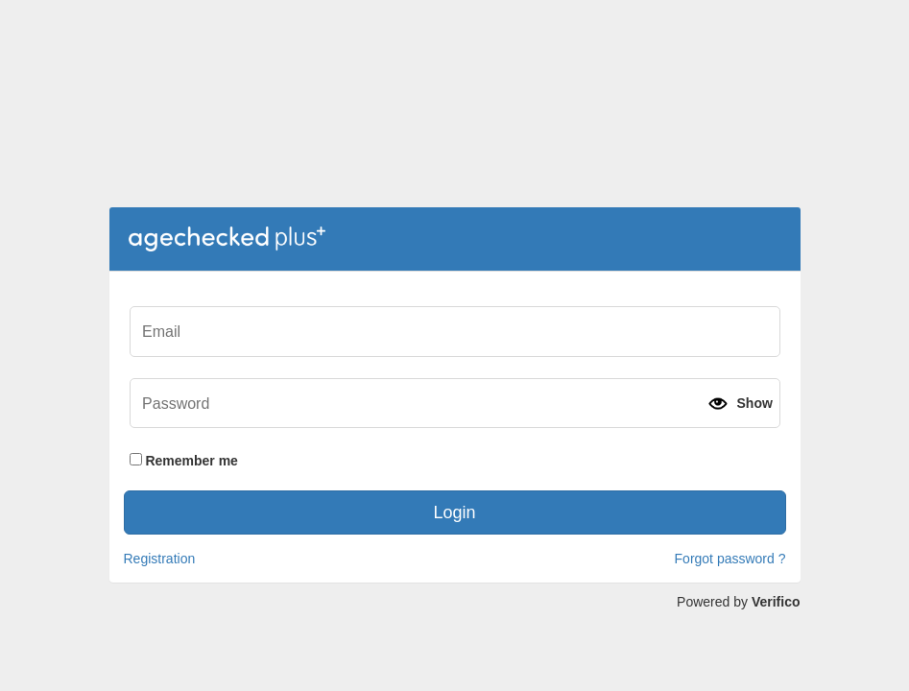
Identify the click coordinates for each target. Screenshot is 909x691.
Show (754, 403)
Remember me (184, 460)
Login (454, 512)
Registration (160, 558)
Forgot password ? (730, 558)
